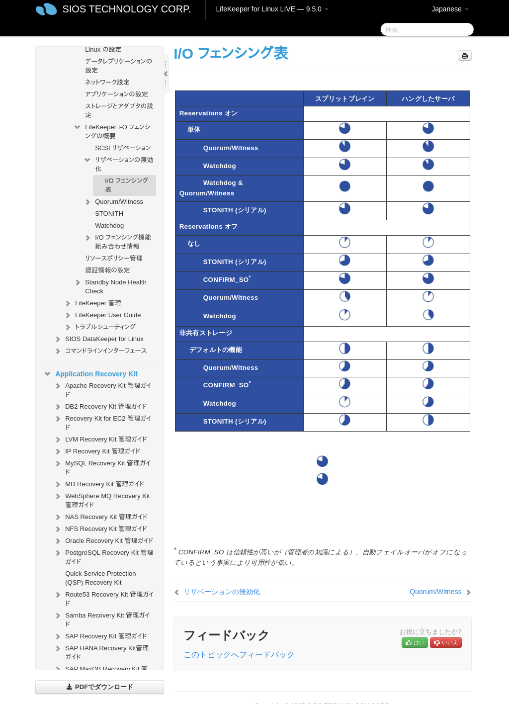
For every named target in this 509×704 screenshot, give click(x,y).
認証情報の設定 (107, 270)
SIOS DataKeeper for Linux (98, 339)
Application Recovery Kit (90, 374)
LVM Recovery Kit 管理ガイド (100, 439)
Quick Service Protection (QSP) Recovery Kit (100, 578)
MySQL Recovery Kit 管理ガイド (102, 466)
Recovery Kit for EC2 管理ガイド (102, 422)
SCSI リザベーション (123, 148)
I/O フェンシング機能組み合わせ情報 (117, 241)
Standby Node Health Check (110, 285)
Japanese (450, 9)
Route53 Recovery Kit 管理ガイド (103, 598)
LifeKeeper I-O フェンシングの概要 (111, 130)
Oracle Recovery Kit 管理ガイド (103, 541)
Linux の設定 (103, 49)
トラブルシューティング (99, 327)
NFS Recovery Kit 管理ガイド (100, 529)
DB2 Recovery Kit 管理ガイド (100, 407)
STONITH (109, 213)
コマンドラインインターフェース (100, 351)
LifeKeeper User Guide (102, 315)
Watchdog (109, 225)
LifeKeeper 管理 (92, 303)
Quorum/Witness (113, 202)
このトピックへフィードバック (239, 654)
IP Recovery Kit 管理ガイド (96, 451)
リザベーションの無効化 (118, 163)
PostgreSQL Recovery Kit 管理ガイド (103, 556)
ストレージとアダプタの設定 (119, 110)
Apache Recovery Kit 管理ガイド (102, 389)
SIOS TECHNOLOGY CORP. (126, 8)
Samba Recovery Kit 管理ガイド (101, 619)
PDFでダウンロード (99, 687)
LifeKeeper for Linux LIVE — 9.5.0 (272, 9)
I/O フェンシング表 (126, 185)
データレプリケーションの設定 (118, 66)
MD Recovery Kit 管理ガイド (98, 484)
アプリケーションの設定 (116, 94)
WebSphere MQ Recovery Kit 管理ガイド (101, 499)
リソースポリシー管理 (114, 258)
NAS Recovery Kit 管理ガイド (100, 517)
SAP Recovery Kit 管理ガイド (100, 636)
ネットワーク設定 (107, 82)
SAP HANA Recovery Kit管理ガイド (101, 651)
